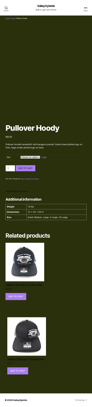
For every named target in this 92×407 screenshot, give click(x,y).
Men (13, 18)
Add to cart (25, 168)
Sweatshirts (29, 179)
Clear (44, 157)
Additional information (17, 191)
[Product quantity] (10, 168)
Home (8, 18)
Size (8, 157)
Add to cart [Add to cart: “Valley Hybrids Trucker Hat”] (16, 296)
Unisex (36, 179)
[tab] (17, 191)
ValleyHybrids (46, 6)
